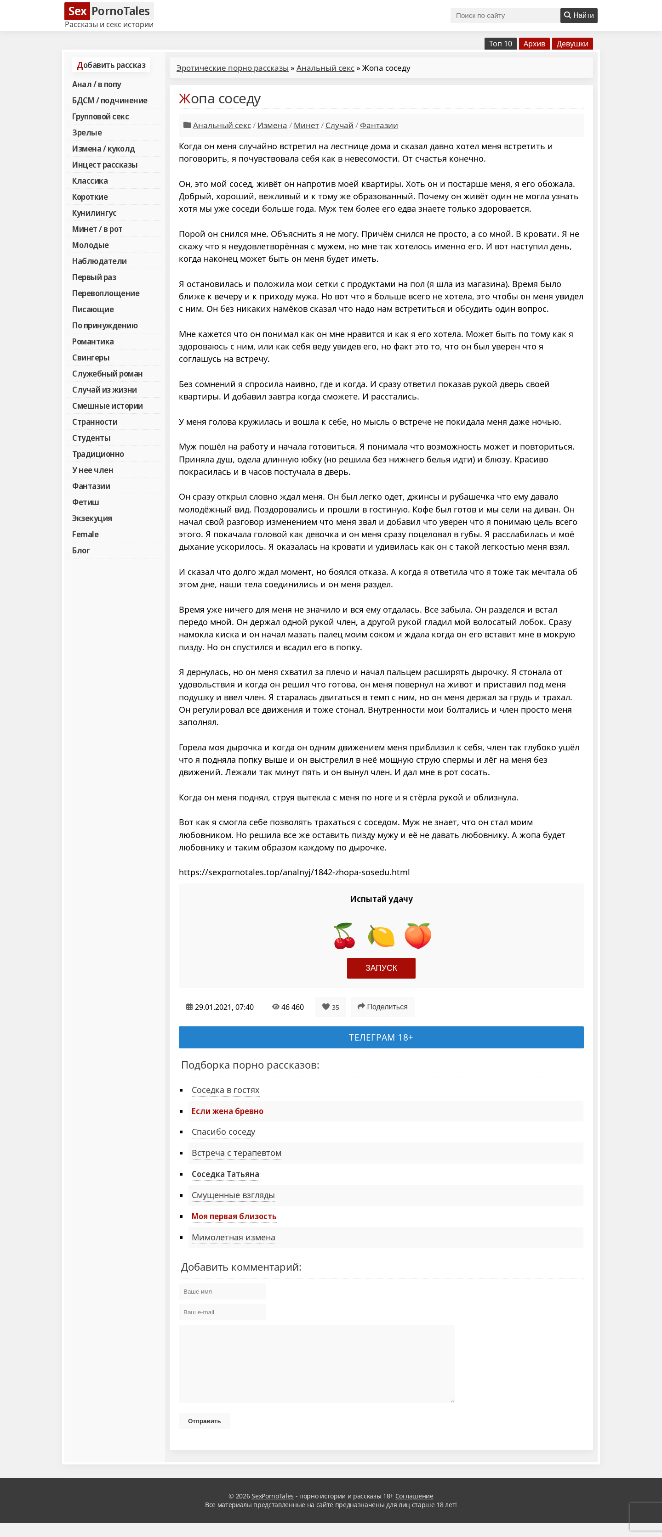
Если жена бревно (227, 1110)
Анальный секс (325, 67)
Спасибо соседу (223, 1131)
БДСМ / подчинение (110, 100)
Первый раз (94, 276)
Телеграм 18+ (381, 1037)
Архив (534, 44)
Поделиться (383, 1006)
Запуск (381, 968)
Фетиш (85, 501)
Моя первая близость (234, 1216)
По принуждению (104, 325)
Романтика (93, 341)
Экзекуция (92, 518)
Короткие (90, 196)
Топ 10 (500, 44)
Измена (272, 125)
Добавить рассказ (111, 64)
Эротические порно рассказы (233, 67)
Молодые (90, 244)
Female (85, 534)
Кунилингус (94, 212)
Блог (81, 550)
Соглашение (414, 1509)
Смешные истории (107, 405)
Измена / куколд (103, 148)
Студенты (91, 437)
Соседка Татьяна (225, 1173)
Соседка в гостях (226, 1089)
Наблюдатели (99, 260)
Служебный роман (107, 373)
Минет (306, 125)
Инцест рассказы (105, 164)
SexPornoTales (272, 1509)
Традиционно (98, 453)
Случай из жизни (104, 389)
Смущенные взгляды (233, 1194)
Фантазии (91, 485)
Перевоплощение (105, 292)
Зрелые (87, 132)
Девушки (572, 44)
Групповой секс (100, 116)
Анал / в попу (96, 84)
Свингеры (90, 357)
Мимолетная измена (233, 1237)
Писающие (93, 309)
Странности (94, 421)
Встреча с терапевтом (236, 1152)
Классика (90, 180)
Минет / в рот (97, 228)
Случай (339, 125)
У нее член (92, 469)
